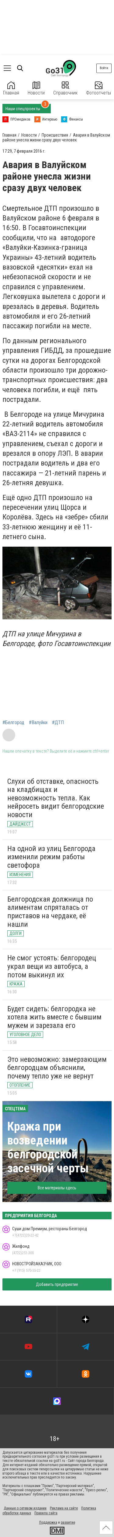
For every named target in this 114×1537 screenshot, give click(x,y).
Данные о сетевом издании (25, 1508)
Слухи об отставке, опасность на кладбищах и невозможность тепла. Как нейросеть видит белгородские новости (55, 798)
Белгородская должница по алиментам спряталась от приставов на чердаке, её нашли (50, 912)
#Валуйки (38, 722)
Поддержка (48, 1522)
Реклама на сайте (64, 1508)
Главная (11, 88)
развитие (68, 1522)
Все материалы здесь (57, 1187)
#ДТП (58, 722)
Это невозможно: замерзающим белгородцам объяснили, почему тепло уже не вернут (57, 1067)
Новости (36, 88)
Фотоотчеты (98, 88)
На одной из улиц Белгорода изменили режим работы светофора (51, 857)
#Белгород (13, 722)
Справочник (65, 88)
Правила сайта (45, 1513)
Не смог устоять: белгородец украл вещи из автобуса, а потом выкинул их (51, 966)
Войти (104, 68)
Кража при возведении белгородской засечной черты (48, 1147)
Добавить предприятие (57, 1284)
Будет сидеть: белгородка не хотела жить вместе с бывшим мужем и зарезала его (54, 1017)
